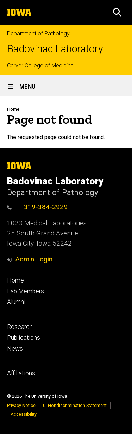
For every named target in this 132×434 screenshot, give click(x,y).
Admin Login (33, 259)
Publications (23, 337)
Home (13, 109)
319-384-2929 (37, 207)
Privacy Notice (21, 405)
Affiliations (21, 373)
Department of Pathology (38, 33)
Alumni (16, 301)
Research (20, 326)
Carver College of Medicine (40, 65)
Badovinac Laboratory (55, 49)
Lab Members (25, 291)
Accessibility (24, 414)
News (15, 348)
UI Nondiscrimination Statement (75, 405)
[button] (117, 12)
